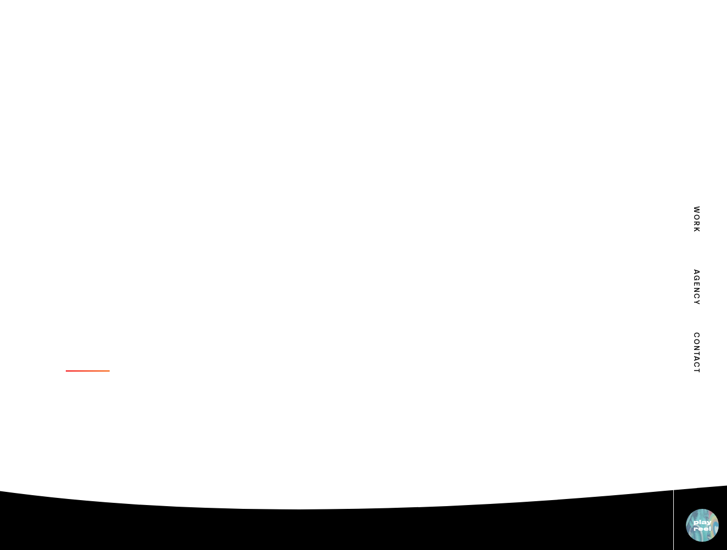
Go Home (88, 362)
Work (695, 219)
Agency (695, 282)
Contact (695, 345)
